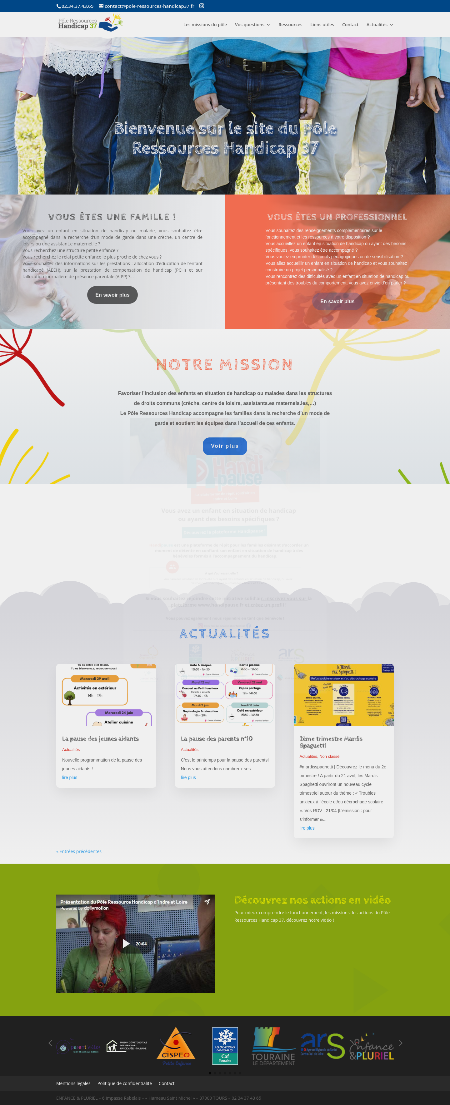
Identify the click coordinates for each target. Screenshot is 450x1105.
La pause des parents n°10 (217, 738)
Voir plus (225, 446)
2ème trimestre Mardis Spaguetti (331, 742)
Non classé (329, 756)
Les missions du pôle (205, 24)
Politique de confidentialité (125, 1083)
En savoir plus (112, 295)
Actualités (377, 24)
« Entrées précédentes (79, 851)
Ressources (290, 24)
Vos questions (249, 24)
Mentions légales (73, 1083)
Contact (350, 24)
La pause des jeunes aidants (100, 738)
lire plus (69, 777)
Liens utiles (322, 24)
